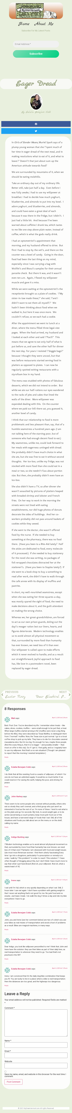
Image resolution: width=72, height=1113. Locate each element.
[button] (36, 124)
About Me (44, 24)
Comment (10, 1008)
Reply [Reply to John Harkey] (6, 827)
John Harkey (16, 797)
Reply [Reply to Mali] (6, 757)
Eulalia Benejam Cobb (21, 767)
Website (8, 1062)
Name (8, 1041)
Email (8, 1051)
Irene (13, 881)
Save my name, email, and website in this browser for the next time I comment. (35, 1076)
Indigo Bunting (17, 837)
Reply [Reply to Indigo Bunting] (6, 871)
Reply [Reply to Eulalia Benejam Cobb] (6, 787)
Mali (13, 718)
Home (24, 24)
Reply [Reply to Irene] (6, 903)
